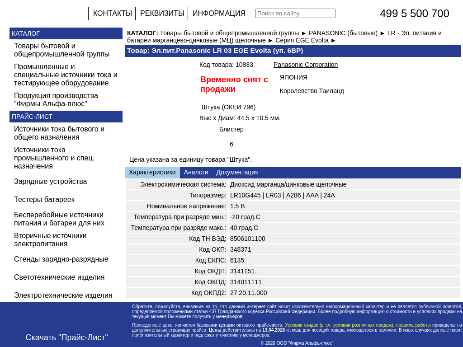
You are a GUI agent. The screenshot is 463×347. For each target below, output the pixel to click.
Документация (238, 172)
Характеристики (152, 172)
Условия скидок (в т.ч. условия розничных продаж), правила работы (357, 325)
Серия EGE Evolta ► (305, 40)
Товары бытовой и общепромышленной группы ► (234, 33)
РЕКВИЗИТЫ (162, 13)
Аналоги (196, 172)
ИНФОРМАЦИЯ (219, 13)
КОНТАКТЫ (112, 13)
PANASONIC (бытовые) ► (348, 33)
